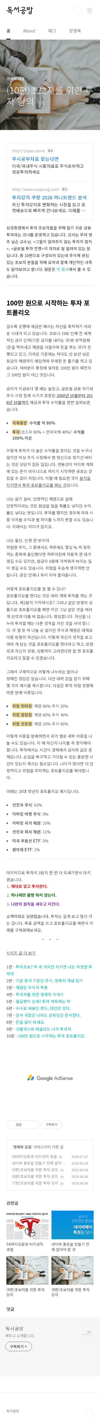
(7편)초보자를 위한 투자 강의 (35, 1183)
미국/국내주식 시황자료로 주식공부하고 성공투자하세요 (48, 169)
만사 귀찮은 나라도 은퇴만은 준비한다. (48, 1015)
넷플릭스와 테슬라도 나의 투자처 (43, 1029)
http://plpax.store (28, 151)
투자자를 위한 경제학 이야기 (40, 994)
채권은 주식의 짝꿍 (32, 987)
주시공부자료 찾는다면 (35, 159)
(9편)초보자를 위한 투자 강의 (35, 1169)
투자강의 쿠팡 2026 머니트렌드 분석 (49, 197)
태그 (52, 30)
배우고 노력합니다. (20, 1335)
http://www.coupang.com (35, 189)
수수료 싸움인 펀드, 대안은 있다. (43, 1008)
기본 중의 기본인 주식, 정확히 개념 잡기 (49, 980)
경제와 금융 (22, 1146)
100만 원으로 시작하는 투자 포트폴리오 (51, 1036)
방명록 (75, 30)
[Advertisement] (50, 1078)
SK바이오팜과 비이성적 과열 (34, 1156)
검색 (78, 11)
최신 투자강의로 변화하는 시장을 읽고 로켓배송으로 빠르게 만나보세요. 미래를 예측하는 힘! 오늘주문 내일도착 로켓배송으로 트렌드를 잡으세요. (49, 207)
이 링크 (63, 269)
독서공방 (19, 10)
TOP (89, 1413)
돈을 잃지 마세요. (30, 1022)
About (29, 30)
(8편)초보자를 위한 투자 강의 (35, 1176)
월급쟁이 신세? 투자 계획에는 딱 (43, 1001)
